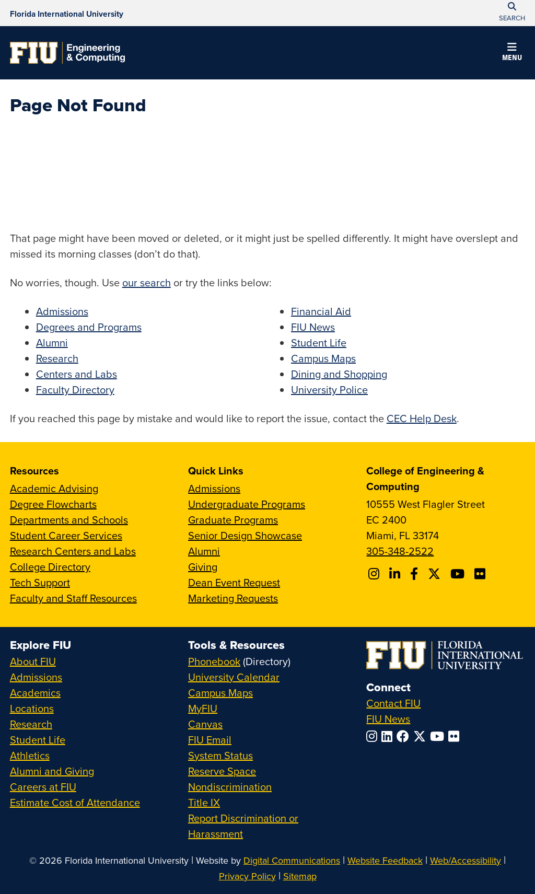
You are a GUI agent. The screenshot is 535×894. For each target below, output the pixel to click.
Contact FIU (393, 703)
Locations (32, 708)
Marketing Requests (233, 598)
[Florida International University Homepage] (66, 13)
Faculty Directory (75, 389)
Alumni (52, 342)
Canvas (205, 724)
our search (146, 282)
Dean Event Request (234, 582)
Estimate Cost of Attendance (75, 802)
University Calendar (234, 676)
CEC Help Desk (422, 418)
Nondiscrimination (230, 786)
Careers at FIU (43, 786)
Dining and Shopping (339, 373)
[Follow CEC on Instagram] (375, 574)
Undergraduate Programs (246, 504)
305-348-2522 (400, 551)
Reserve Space (222, 771)
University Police (329, 389)
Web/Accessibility (465, 860)
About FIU (33, 661)
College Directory (50, 566)
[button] (512, 53)
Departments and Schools (69, 519)
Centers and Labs (76, 373)
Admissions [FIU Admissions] (36, 676)
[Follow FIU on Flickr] (455, 736)
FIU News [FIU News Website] (388, 718)
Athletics (30, 755)
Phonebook (214, 661)
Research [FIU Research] (31, 724)
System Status (220, 755)
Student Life (318, 342)
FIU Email (209, 739)
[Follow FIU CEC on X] (436, 574)
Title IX (204, 802)
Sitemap (300, 876)
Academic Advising (54, 488)
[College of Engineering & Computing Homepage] (67, 53)
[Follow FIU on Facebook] (405, 736)
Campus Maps (323, 358)
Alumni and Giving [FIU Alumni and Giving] (52, 771)
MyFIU (202, 708)
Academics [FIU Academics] (35, 692)
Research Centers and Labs (73, 551)
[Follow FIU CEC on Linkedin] (396, 574)
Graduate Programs (233, 519)
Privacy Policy (247, 876)
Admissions (62, 311)
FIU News (313, 326)
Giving (202, 566)
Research (57, 358)
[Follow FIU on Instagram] (373, 736)
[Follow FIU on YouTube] (439, 736)
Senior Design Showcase (245, 535)
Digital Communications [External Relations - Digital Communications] (291, 860)
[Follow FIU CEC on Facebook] (415, 574)
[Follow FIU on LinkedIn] (389, 736)
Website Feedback (385, 860)
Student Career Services (66, 535)
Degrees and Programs (89, 326)
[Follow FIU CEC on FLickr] (481, 574)
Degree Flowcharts (53, 504)
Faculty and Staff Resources (73, 598)
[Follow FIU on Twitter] (421, 736)
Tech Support (40, 582)
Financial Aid (321, 311)
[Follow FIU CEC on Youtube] (459, 574)
